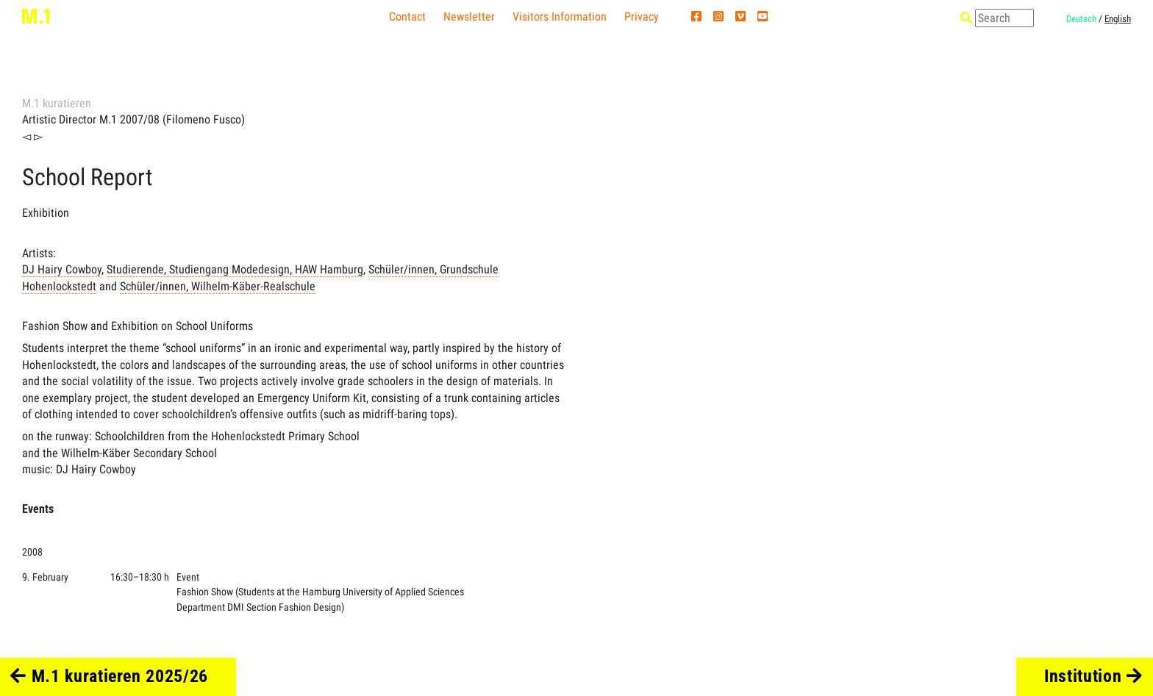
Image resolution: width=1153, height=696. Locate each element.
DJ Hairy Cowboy (61, 269)
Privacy (641, 17)
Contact (407, 17)
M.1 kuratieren (56, 103)
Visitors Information (560, 17)
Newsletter (469, 17)
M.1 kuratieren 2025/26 (109, 676)
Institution (1093, 676)
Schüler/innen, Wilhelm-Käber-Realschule (217, 286)
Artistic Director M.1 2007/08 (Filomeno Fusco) (133, 119)
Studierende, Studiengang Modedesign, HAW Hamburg (235, 269)
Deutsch (1081, 18)
